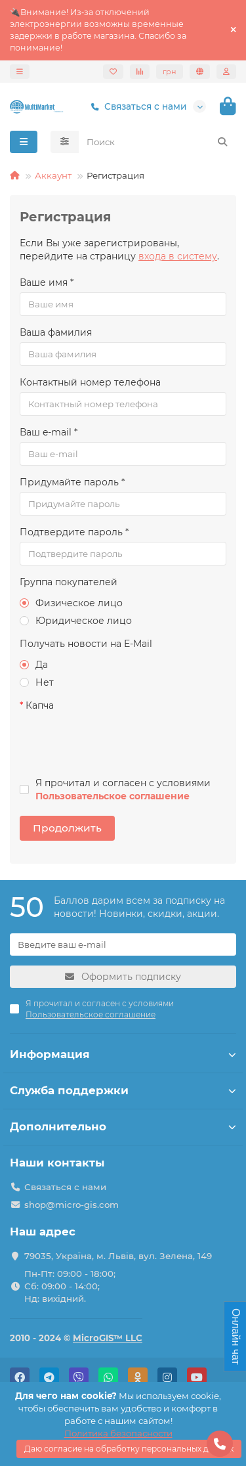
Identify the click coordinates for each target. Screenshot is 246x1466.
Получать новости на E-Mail (86, 644)
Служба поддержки (123, 1090)
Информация (123, 1054)
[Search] (158, 142)
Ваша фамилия (56, 332)
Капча (40, 705)
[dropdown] (20, 71)
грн (169, 71)
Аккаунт (53, 175)
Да (34, 665)
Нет (37, 682)
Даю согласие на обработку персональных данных (129, 1449)
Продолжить (67, 828)
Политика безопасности (118, 1433)
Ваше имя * (46, 282)
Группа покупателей (68, 582)
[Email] (123, 944)
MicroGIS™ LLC (107, 1338)
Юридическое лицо (76, 621)
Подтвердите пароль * (74, 532)
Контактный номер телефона (90, 382)
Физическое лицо (71, 603)
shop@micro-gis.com (71, 1204)
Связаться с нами (136, 106)
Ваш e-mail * (48, 432)
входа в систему (177, 256)
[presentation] (109, 741)
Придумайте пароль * (72, 482)
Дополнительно (123, 1126)
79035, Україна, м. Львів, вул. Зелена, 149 (118, 1256)
